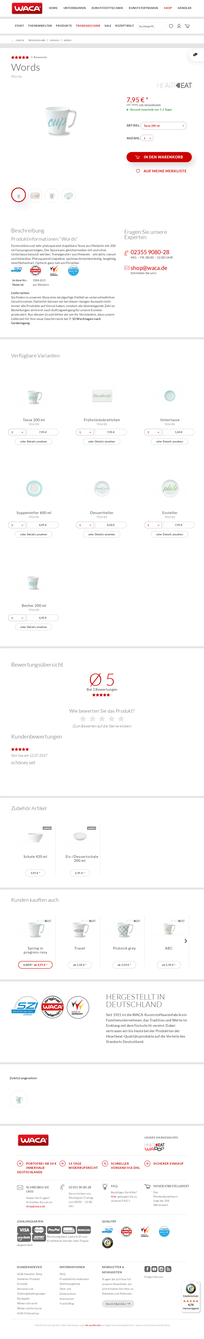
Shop (168, 8)
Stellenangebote (70, 1283)
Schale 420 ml (35, 856)
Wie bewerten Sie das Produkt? (102, 718)
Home (53, 8)
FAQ (62, 1274)
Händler (185, 8)
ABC (169, 948)
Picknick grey (124, 948)
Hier (114, 1196)
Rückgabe (23, 1298)
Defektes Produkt (28, 1279)
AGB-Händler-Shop (29, 1274)
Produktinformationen (74, 1279)
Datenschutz (68, 1293)
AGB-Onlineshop (28, 1313)
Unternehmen (75, 8)
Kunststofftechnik (107, 8)
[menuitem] (20, 26)
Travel (79, 948)
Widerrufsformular (29, 1308)
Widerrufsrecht (27, 1303)
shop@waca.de (35, 1206)
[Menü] (197, 1283)
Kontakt (22, 1283)
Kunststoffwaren (143, 8)
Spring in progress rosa (35, 950)
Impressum (67, 1298)
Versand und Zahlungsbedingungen (31, 1291)
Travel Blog (67, 1303)
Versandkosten (93, 1325)
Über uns (65, 1288)
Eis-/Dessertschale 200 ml (82, 858)
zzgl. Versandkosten (150, 104)
